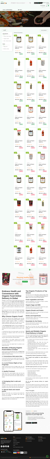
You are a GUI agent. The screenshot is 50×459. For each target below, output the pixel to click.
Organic (26, 21)
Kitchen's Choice (6, 48)
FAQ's (14, 445)
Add (21, 77)
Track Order (40, 439)
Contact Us (15, 440)
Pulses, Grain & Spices (7, 36)
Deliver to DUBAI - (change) (45, 3)
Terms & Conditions (16, 442)
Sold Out (21, 147)
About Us (14, 439)
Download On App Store (29, 423)
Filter (4, 30)
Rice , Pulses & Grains (7, 40)
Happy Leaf (5, 46)
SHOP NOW (25, 281)
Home (23, 21)
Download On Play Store (34, 423)
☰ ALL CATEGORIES (7, 9)
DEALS (20, 9)
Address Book (40, 440)
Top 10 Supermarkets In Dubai (18, 447)
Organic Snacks (6, 38)
